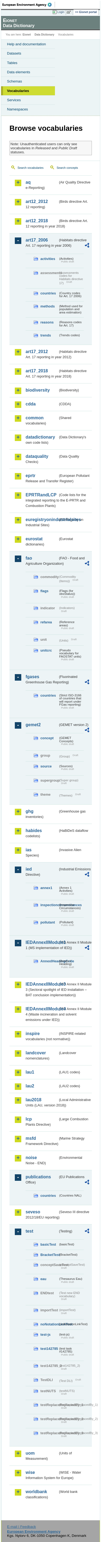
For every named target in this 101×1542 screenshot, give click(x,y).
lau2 (30, 1086)
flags (44, 591)
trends (45, 335)
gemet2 (33, 724)
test (29, 1231)
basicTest (48, 1244)
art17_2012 (37, 351)
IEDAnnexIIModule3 (42, 984)
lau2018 (33, 1099)
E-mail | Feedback (21, 1527)
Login (60, 12)
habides (34, 830)
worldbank (36, 1491)
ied (29, 869)
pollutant (47, 922)
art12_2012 (37, 201)
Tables (12, 63)
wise (30, 1472)
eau (43, 1279)
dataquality (37, 456)
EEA (28, 4)
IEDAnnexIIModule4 (42, 1009)
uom (30, 1453)
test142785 (49, 1349)
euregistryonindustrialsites (42, 519)
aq (28, 182)
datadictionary (40, 437)
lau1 (30, 1072)
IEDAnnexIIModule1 (42, 942)
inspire (33, 1033)
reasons (47, 322)
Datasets (14, 53)
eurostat (34, 539)
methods (47, 306)
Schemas (14, 81)
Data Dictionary (44, 34)
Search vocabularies (31, 167)
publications (38, 1177)
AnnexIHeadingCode (49, 961)
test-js (45, 1334)
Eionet (27, 34)
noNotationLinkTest (49, 1324)
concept (47, 738)
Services (14, 100)
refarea (46, 622)
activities (47, 259)
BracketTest (49, 1255)
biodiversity (38, 390)
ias (29, 850)
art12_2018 (37, 220)
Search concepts (67, 167)
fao (29, 558)
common (35, 417)
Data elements (18, 72)
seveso (33, 1212)
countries (48, 293)
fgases (32, 676)
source (46, 766)
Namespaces (17, 109)
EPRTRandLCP (41, 495)
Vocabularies (18, 91)
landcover (36, 1053)
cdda (31, 404)
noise (31, 1157)
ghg (29, 811)
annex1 (46, 888)
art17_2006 (37, 240)
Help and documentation (26, 44)
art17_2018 (37, 371)
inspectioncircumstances (49, 905)
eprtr (30, 475)
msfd (31, 1138)
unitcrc (46, 650)
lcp (29, 1119)
